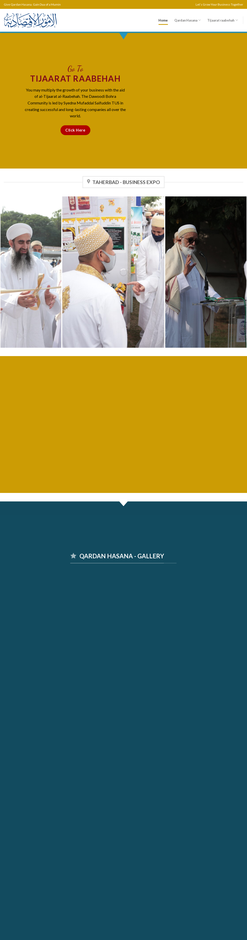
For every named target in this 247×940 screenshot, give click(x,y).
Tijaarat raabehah (222, 20)
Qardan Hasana (187, 20)
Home (163, 20)
